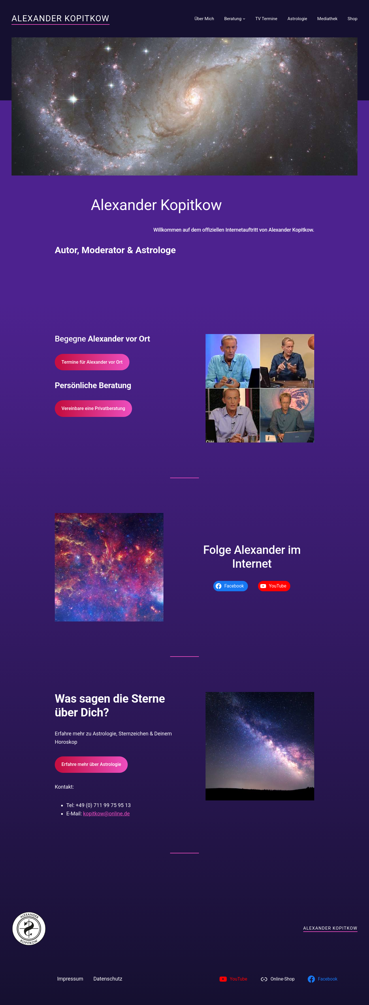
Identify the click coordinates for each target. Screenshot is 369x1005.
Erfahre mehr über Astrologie (91, 764)
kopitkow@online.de (106, 814)
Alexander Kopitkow (61, 18)
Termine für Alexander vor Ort (92, 362)
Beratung (233, 18)
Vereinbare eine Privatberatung (93, 408)
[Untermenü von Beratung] (244, 18)
